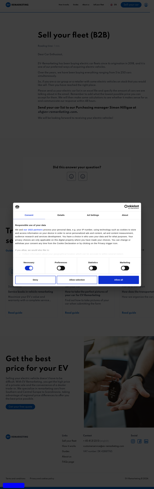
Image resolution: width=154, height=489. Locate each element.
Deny (35, 280)
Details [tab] (61, 215)
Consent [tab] (29, 215)
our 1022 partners (33, 229)
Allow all (118, 280)
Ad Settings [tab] (93, 215)
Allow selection (77, 280)
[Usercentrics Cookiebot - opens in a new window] (126, 207)
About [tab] (125, 215)
